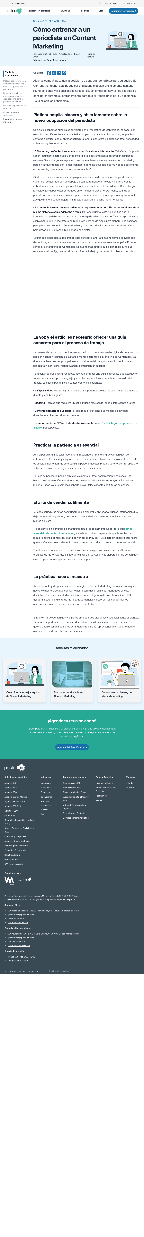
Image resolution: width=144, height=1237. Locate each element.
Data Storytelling (12, 1117)
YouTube (130, 1050)
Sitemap (99, 1063)
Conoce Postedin (111, 3)
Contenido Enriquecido (15, 1113)
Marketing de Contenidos (16, 1108)
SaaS (43, 1077)
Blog (101, 11)
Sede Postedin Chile (18, 1185)
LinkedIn (129, 1045)
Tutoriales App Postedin (74, 1076)
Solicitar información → (123, 11)
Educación (45, 1055)
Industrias (66, 10)
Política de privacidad (59, 1234)
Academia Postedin (72, 1050)
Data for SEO (10, 1078)
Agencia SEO (10, 1045)
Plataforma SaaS (12, 1122)
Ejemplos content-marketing (76, 1080)
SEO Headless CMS (13, 1127)
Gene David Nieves (56, 60)
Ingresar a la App (130, 3)
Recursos (86, 10)
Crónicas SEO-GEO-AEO (46, 21)
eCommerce (46, 1059)
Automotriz (46, 1050)
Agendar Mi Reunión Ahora (72, 1009)
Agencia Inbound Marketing (17, 1103)
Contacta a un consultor (15, 3)
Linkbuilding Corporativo (15, 1099)
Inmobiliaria (46, 1045)
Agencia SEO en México (15, 1059)
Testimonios (101, 1058)
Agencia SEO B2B (12, 1069)
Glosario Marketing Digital (74, 1055)
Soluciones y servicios (40, 10)
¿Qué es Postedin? (104, 1045)
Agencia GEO (10, 1055)
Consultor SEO (11, 1073)
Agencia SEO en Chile (14, 1064)
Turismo (44, 1072)
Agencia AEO (10, 1050)
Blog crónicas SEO (71, 1045)
